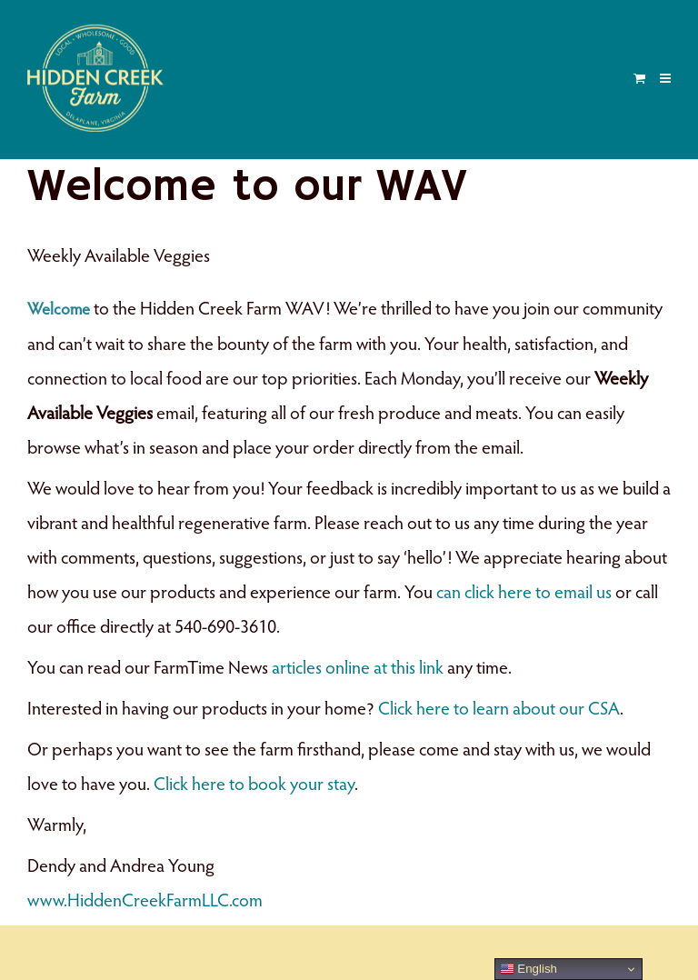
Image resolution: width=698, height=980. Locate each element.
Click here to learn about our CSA (499, 710)
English (528, 969)
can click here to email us (524, 594)
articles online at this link (358, 669)
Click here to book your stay (254, 785)
